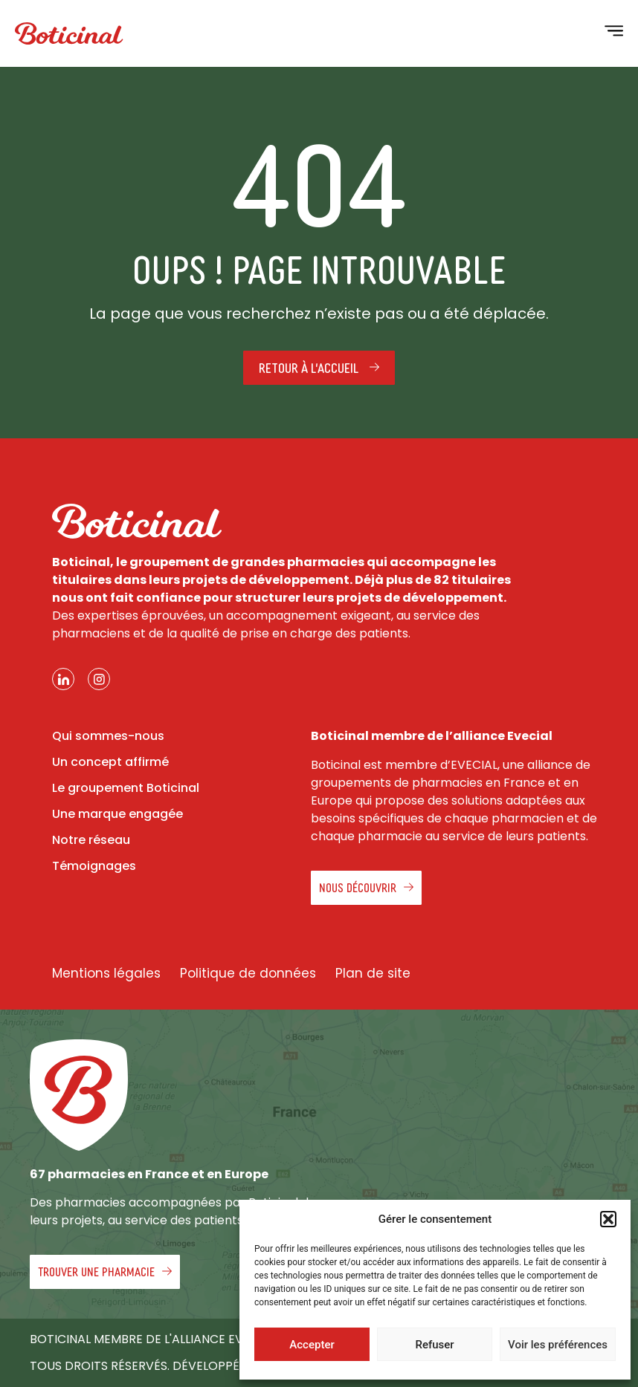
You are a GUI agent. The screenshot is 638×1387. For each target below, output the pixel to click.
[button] (608, 1219)
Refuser (434, 1344)
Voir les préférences (558, 1344)
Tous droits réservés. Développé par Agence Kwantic (202, 1365)
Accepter (311, 1344)
